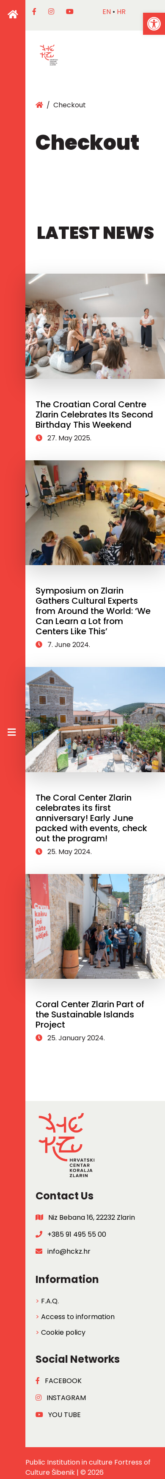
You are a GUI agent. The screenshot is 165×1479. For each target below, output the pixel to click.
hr (121, 12)
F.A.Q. (50, 1301)
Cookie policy (63, 1332)
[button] (154, 24)
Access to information (78, 1317)
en (106, 12)
